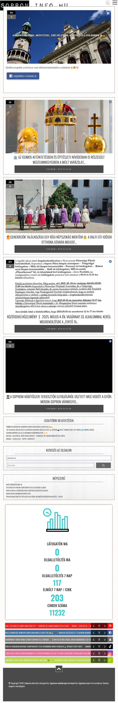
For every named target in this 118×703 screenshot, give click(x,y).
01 (10, 345)
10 (10, 186)
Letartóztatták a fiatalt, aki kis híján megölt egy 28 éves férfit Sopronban (81, 639)
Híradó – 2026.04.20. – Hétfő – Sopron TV (20, 439)
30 (10, 266)
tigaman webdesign (58, 683)
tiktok (110, 646)
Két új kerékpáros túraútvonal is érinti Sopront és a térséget (26, 639)
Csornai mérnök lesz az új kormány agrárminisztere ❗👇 (27, 433)
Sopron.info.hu (31, 683)
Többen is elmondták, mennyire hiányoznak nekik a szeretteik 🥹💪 (29, 427)
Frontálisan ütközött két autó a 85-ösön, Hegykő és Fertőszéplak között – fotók (34, 496)
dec (11, 12)
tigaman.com (84, 683)
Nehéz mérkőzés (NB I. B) (14, 484)
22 (10, 106)
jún (10, 182)
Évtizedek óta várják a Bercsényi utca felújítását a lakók (26, 487)
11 (11, 16)
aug (10, 341)
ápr (10, 261)
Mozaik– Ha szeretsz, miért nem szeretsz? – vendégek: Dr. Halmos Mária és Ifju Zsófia (35, 436)
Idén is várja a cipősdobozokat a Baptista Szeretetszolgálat (27, 490)
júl (10, 102)
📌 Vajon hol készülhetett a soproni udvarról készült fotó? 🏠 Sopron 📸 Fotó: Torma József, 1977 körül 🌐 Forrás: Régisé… (50, 430)
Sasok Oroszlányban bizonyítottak (18, 493)
